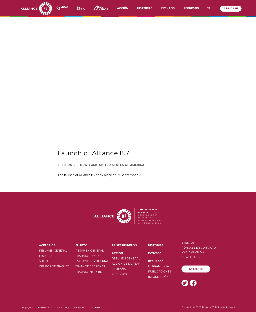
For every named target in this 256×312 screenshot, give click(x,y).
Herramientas (159, 266)
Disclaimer (95, 307)
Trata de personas (90, 266)
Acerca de (62, 8)
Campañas (119, 269)
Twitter (185, 283)
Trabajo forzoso (89, 256)
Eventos (168, 8)
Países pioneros (101, 8)
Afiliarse (231, 8)
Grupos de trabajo (54, 266)
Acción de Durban (126, 263)
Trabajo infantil (88, 271)
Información (158, 277)
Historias (144, 8)
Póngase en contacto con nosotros (198, 249)
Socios (44, 261)
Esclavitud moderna (91, 261)
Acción (122, 8)
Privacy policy (61, 307)
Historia (45, 256)
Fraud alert (79, 307)
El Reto (81, 8)
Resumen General (53, 250)
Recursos (191, 8)
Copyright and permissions (35, 307)
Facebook (193, 283)
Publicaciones (159, 271)
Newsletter (190, 257)
